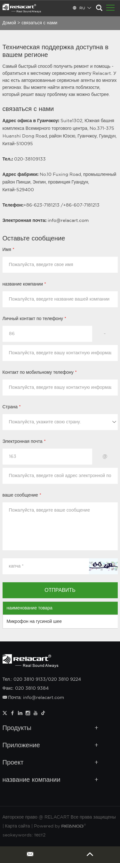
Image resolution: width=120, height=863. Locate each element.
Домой (9, 23)
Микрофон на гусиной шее (34, 622)
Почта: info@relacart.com (33, 698)
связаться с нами (39, 23)
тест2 (39, 835)
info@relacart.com (68, 221)
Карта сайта (17, 826)
